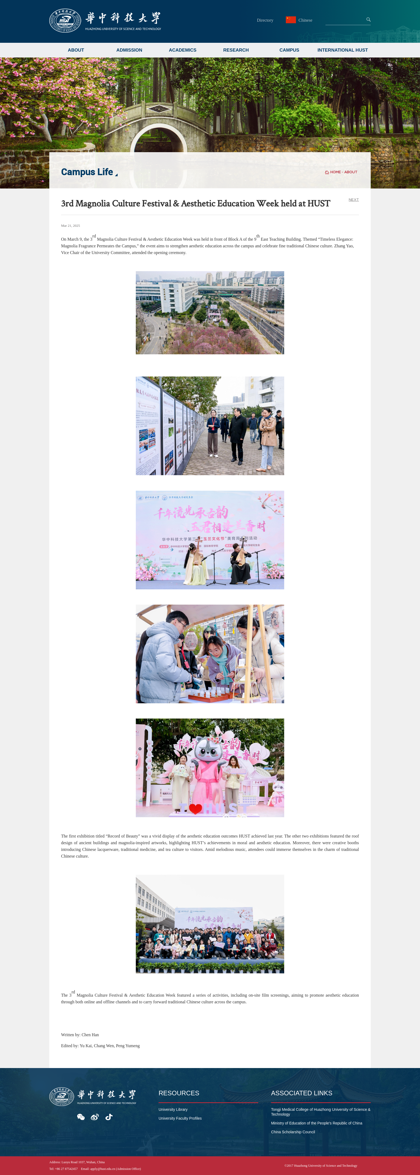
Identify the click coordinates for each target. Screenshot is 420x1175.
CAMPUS (289, 50)
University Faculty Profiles (180, 1118)
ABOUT (76, 50)
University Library (173, 1109)
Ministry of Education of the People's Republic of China (316, 1123)
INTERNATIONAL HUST (342, 50)
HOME (335, 172)
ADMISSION (129, 50)
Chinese (299, 20)
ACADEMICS (182, 50)
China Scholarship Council (293, 1132)
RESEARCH (236, 50)
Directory (265, 20)
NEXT (354, 200)
